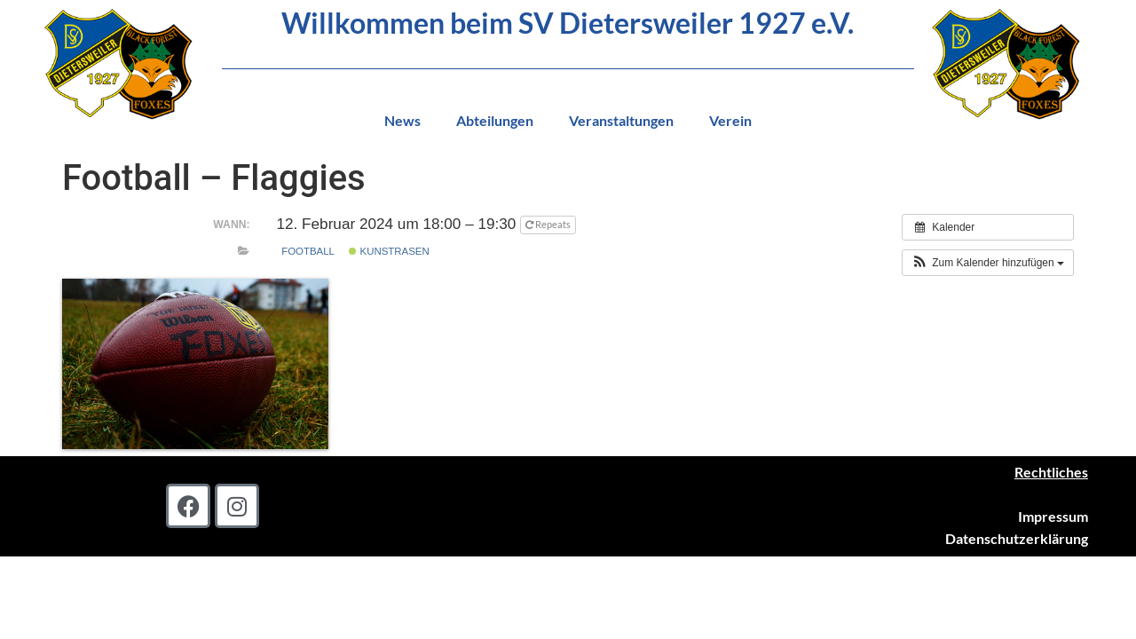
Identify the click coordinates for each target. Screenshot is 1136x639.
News (402, 120)
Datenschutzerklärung (1016, 538)
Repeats (548, 224)
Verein (730, 120)
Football (308, 251)
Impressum (1053, 516)
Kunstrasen (389, 251)
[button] (988, 262)
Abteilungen (494, 120)
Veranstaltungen (621, 120)
